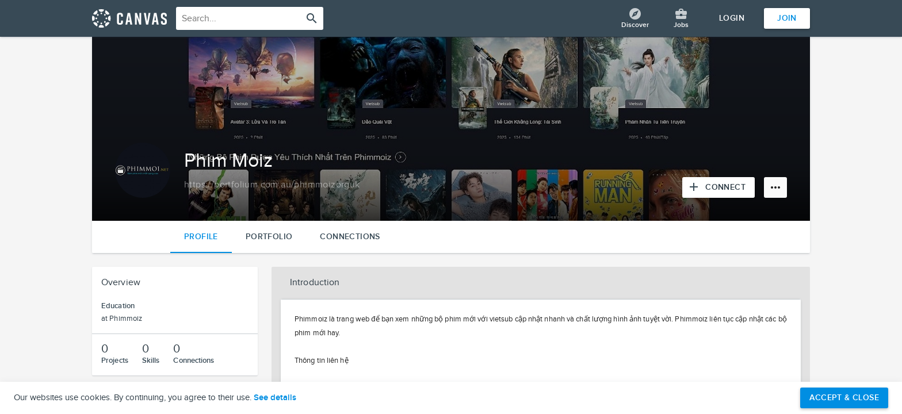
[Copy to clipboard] (272, 185)
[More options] (775, 187)
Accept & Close (844, 397)
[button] (541, 283)
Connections (350, 236)
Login (731, 18)
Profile (201, 236)
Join (787, 18)
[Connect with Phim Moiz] (718, 187)
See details (275, 398)
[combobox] (249, 18)
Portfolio (269, 236)
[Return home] (129, 18)
